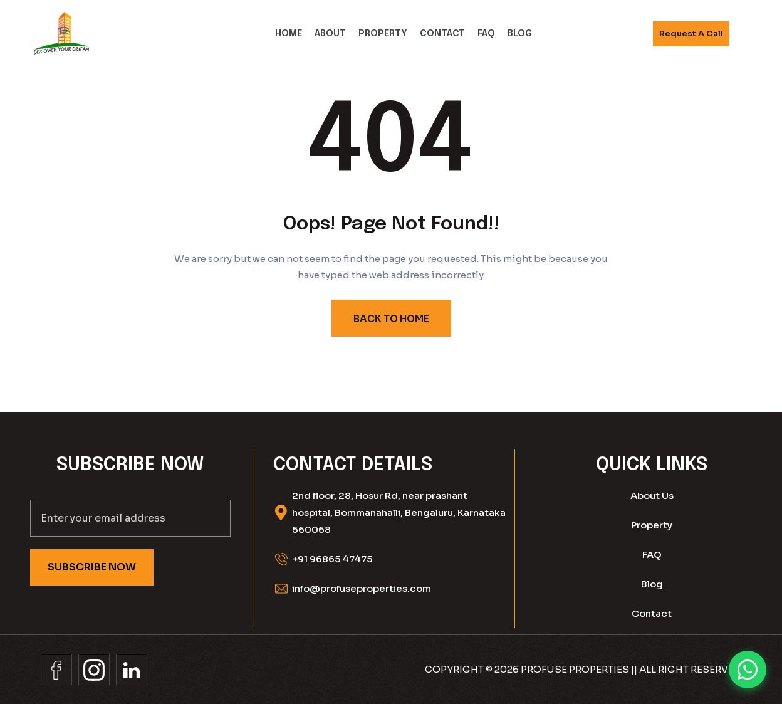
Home (288, 34)
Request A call (691, 33)
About (330, 34)
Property (382, 34)
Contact (442, 34)
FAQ (486, 34)
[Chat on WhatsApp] (747, 669)
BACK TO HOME (391, 319)
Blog (520, 34)
